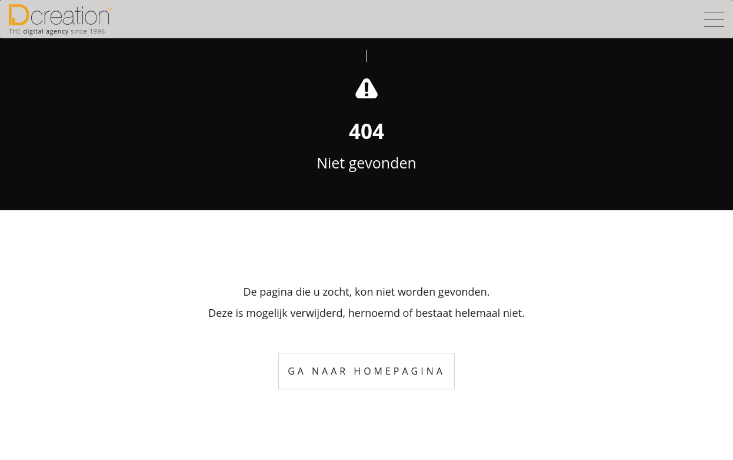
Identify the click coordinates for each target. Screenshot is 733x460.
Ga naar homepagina (366, 371)
